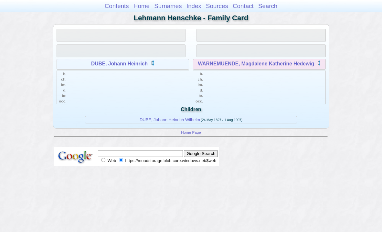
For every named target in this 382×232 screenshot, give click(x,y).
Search (267, 6)
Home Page (191, 132)
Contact (243, 6)
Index (193, 6)
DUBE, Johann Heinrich (119, 63)
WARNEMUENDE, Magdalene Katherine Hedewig (256, 63)
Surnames (168, 6)
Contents (117, 6)
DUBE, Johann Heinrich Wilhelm (170, 119)
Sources (217, 6)
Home (141, 6)
